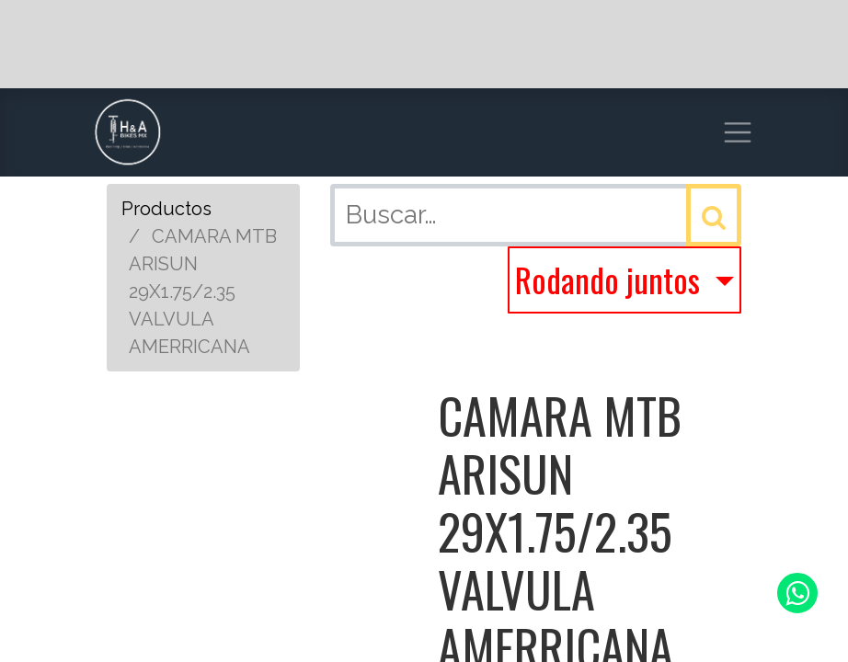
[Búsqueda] (713, 215)
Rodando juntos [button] (611, 279)
